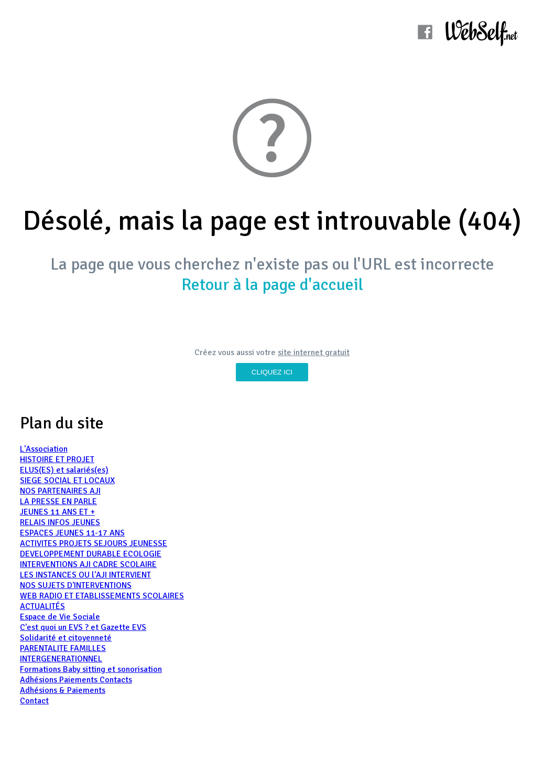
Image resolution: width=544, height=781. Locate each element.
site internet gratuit (314, 352)
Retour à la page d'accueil (272, 284)
